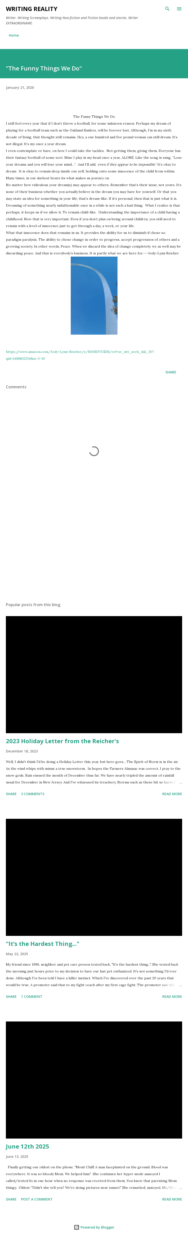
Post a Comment (37, 1199)
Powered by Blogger (94, 1227)
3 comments (32, 793)
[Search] (167, 9)
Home (14, 35)
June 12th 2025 (27, 1146)
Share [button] (170, 372)
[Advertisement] (94, 552)
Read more (172, 793)
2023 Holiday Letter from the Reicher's (62, 741)
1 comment (31, 996)
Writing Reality (31, 9)
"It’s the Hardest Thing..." (42, 944)
